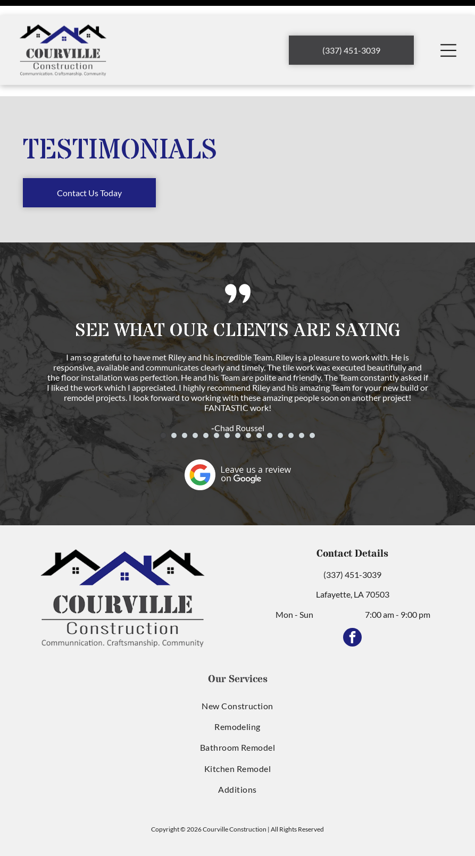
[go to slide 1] (163, 409)
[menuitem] (237, 678)
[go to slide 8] (237, 409)
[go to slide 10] (259, 409)
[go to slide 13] (291, 409)
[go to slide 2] (174, 409)
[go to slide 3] (184, 409)
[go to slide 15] (312, 409)
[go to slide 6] (216, 409)
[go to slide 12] (280, 409)
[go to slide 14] (301, 409)
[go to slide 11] (269, 409)
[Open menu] (448, 35)
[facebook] (352, 612)
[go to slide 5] (206, 409)
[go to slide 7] (227, 409)
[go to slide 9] (248, 409)
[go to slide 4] (195, 409)
